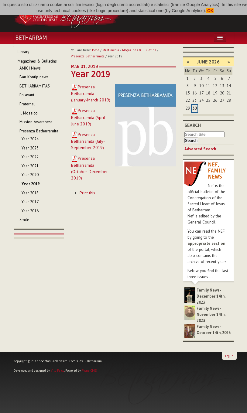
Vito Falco (57, 370)
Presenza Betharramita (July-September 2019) (88, 141)
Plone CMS (89, 370)
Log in (229, 356)
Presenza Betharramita (88, 56)
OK (210, 10)
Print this (87, 193)
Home (95, 50)
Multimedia (110, 50)
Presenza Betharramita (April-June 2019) (89, 117)
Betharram (31, 38)
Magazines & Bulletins (139, 50)
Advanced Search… (201, 149)
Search (192, 125)
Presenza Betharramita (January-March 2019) (90, 93)
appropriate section (206, 243)
